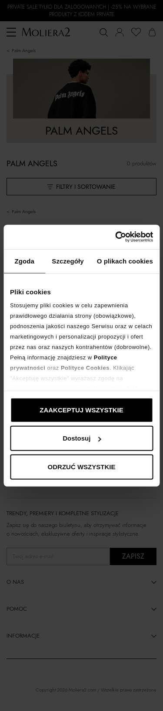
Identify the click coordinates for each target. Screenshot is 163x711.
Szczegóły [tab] (67, 260)
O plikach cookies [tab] (125, 260)
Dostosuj (82, 438)
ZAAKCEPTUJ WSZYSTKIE (81, 409)
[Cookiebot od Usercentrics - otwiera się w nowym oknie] (116, 237)
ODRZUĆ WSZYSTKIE (82, 466)
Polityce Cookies (85, 368)
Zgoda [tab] (24, 260)
